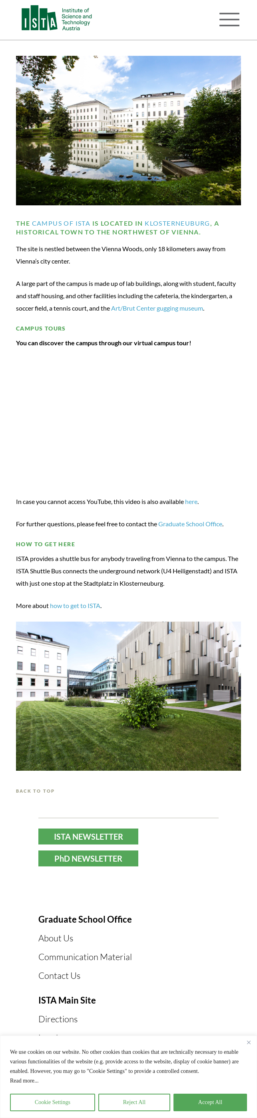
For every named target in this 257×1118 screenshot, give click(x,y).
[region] (128, 1076)
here (191, 501)
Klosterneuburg (177, 223)
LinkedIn (164, 891)
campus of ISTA (60, 223)
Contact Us (59, 975)
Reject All (134, 1102)
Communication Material (85, 956)
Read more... (24, 1081)
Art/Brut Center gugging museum (157, 308)
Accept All (210, 1102)
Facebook (74, 890)
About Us (55, 938)
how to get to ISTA (75, 605)
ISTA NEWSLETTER (88, 836)
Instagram (133, 891)
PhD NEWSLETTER (88, 858)
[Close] (248, 1042)
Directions (58, 1019)
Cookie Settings (52, 1102)
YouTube (103, 891)
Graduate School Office (190, 524)
